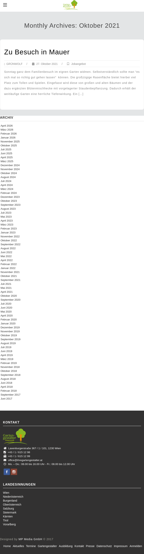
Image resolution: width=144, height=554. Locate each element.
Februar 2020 (9, 319)
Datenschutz (104, 546)
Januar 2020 (8, 323)
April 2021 (7, 291)
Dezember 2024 (10, 165)
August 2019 (8, 343)
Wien (6, 492)
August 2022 (8, 248)
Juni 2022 (6, 252)
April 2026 (7, 125)
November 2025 (10, 141)
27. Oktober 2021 (45, 63)
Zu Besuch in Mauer (37, 52)
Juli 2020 (6, 303)
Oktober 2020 (9, 295)
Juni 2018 (6, 382)
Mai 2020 (6, 311)
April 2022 (7, 260)
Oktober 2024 (9, 173)
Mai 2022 (6, 256)
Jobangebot (78, 63)
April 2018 (7, 386)
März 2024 (7, 189)
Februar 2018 (9, 390)
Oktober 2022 (9, 240)
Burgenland (10, 500)
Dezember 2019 (10, 327)
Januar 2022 (8, 268)
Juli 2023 (6, 212)
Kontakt (79, 546)
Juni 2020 (6, 307)
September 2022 (10, 244)
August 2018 (8, 378)
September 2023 (10, 204)
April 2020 (7, 315)
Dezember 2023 (10, 196)
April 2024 (7, 185)
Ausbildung (66, 546)
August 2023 (8, 208)
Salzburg (8, 508)
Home (7, 546)
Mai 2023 (6, 216)
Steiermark (9, 512)
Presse (90, 546)
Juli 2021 (6, 283)
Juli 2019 (6, 347)
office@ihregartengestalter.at (25, 460)
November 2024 (10, 169)
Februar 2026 (9, 133)
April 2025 (7, 157)
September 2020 (10, 299)
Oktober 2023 (9, 200)
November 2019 (10, 331)
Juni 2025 (6, 153)
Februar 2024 (9, 192)
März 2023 (7, 224)
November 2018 (10, 367)
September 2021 (10, 279)
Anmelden (136, 546)
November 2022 (10, 236)
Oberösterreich (12, 504)
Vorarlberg (9, 524)
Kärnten (8, 516)
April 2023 (7, 220)
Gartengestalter (47, 546)
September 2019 (10, 339)
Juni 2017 (6, 398)
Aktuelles (18, 546)
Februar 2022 (9, 264)
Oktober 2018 (9, 370)
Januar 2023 (8, 232)
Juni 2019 (6, 351)
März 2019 (7, 359)
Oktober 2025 (9, 145)
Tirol (5, 520)
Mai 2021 (6, 287)
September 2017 (10, 394)
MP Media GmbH (30, 539)
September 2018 (10, 374)
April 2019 (7, 355)
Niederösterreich (13, 496)
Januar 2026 (8, 137)
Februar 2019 (9, 363)
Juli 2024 (6, 181)
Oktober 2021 (9, 276)
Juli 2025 (6, 149)
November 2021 (10, 272)
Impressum (121, 546)
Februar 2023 (9, 228)
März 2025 (7, 161)
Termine (31, 546)
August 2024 (8, 177)
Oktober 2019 (9, 335)
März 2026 (7, 129)
